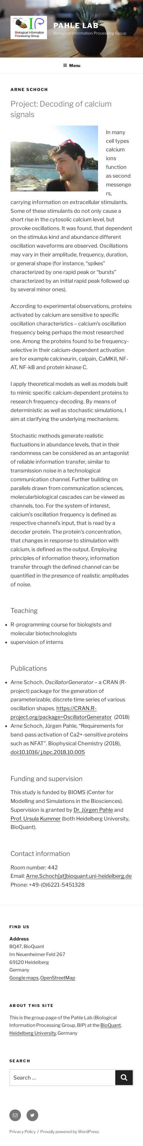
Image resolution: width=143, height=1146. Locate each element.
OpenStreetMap (57, 978)
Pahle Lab (76, 25)
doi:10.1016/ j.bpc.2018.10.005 (48, 752)
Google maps (24, 978)
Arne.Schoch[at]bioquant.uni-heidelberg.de (79, 876)
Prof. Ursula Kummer (36, 819)
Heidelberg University (32, 1033)
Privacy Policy (22, 1131)
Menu (71, 65)
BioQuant (110, 1025)
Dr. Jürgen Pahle (93, 810)
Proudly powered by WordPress (69, 1131)
